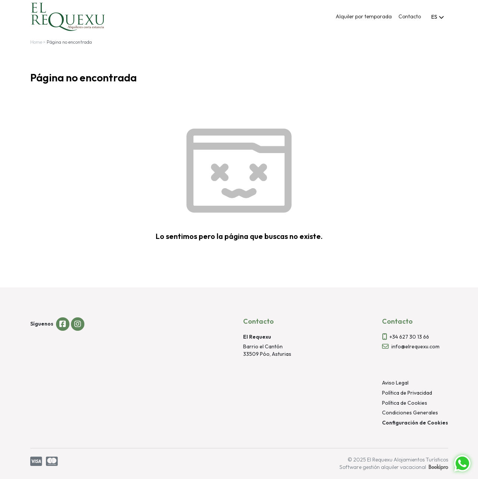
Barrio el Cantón (263, 346)
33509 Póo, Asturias (267, 354)
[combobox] (438, 17)
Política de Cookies (404, 402)
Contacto (409, 16)
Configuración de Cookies (415, 422)
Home (36, 42)
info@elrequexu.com (415, 346)
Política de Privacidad (407, 392)
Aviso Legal (395, 382)
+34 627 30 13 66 (409, 336)
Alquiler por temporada (364, 16)
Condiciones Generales (410, 412)
